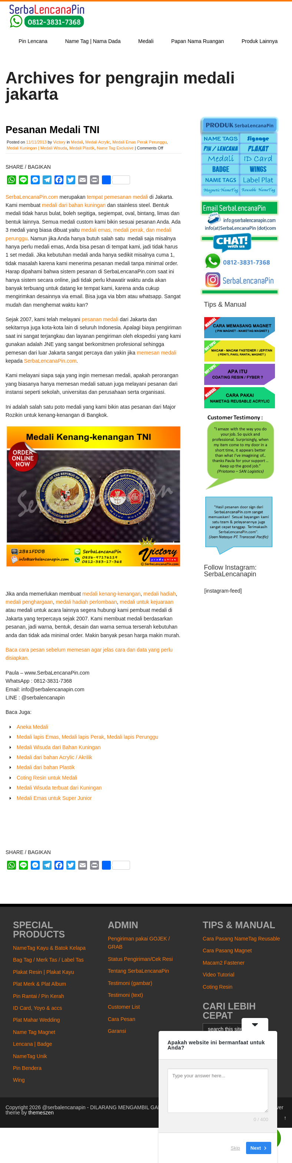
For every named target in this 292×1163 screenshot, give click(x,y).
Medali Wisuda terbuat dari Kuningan (59, 788)
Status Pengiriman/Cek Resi (140, 959)
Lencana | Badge (32, 1044)
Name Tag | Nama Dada (93, 41)
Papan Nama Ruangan (197, 41)
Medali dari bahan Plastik (45, 767)
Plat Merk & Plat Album (39, 984)
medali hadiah (159, 594)
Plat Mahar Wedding (36, 1020)
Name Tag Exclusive (115, 148)
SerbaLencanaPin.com (33, 197)
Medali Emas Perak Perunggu (139, 142)
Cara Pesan (121, 1019)
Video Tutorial (218, 975)
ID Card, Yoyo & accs (37, 1008)
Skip (235, 1148)
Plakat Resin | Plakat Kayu (43, 972)
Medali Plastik (81, 148)
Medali (145, 41)
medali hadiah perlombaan (86, 602)
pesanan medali (100, 319)
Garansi (117, 1031)
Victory (59, 142)
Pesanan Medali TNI (53, 129)
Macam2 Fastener (224, 963)
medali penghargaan (29, 602)
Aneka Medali (32, 727)
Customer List (124, 1007)
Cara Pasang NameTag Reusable (241, 939)
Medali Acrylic (97, 142)
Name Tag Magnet (34, 1032)
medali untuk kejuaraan (146, 602)
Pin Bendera (27, 1068)
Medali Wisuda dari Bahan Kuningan (58, 747)
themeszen (40, 1113)
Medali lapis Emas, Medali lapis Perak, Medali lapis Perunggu (87, 737)
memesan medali (156, 353)
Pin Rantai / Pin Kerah (38, 996)
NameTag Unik (30, 1056)
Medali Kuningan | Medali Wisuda (37, 148)
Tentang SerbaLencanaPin (138, 971)
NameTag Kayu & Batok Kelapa (49, 948)
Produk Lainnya (260, 41)
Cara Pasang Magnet (227, 950)
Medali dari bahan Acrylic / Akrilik (54, 757)
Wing (19, 1080)
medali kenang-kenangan (111, 594)
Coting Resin (217, 987)
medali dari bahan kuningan (74, 205)
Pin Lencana (33, 41)
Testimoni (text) (125, 995)
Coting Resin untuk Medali (47, 778)
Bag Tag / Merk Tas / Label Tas (48, 960)
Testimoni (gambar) (130, 983)
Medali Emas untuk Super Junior (54, 798)
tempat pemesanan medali (118, 197)
